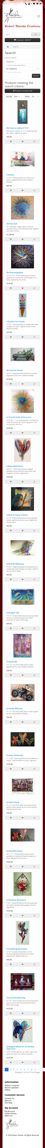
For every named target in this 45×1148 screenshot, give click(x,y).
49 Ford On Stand (14, 370)
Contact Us (9, 1098)
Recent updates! (12, 1087)
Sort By (9, 96)
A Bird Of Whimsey (15, 564)
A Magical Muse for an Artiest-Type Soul (20, 1047)
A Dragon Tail (12, 612)
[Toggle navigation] (39, 16)
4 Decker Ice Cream (15, 321)
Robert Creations (12, 1085)
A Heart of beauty (14, 755)
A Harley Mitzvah (14, 708)
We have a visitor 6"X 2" (17, 128)
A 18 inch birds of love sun (18, 417)
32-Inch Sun (11, 223)
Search (15, 47)
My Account (10, 1111)
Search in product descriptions (16, 65)
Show (27, 96)
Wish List (8, 1115)
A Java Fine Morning (15, 997)
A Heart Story (12, 802)
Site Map (8, 1102)
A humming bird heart (16, 949)
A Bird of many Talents (17, 515)
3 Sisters (10, 175)
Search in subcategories (14, 72)
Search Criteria (10, 58)
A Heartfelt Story (14, 851)
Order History (10, 1113)
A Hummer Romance (16, 900)
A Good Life (11, 661)
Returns (8, 1100)
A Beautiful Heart (14, 466)
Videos (7, 1090)
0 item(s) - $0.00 (22, 40)
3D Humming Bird (14, 272)
